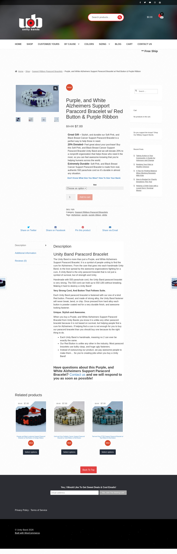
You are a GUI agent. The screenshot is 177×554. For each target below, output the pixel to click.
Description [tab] (20, 250)
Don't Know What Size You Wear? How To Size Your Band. (94, 178)
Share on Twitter (28, 235)
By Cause (70, 44)
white (104, 215)
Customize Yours (48, 44)
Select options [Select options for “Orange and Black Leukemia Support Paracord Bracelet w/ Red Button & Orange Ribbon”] (31, 457)
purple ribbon (95, 215)
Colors (89, 44)
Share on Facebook (55, 235)
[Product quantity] (71, 197)
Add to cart (85, 197)
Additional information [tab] (25, 258)
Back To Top (89, 475)
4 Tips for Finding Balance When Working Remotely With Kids (146, 173)
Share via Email (110, 235)
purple (85, 215)
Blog (118, 44)
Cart (129, 44)
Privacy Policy (22, 515)
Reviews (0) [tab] (21, 266)
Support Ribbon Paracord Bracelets (47, 71)
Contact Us (145, 44)
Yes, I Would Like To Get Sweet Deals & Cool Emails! (88, 492)
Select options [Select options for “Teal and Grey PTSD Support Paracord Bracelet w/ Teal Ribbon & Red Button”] (108, 457)
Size (95, 185)
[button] (55, 88)
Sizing (102, 44)
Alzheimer (75, 215)
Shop (30, 44)
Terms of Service (39, 515)
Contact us (77, 380)
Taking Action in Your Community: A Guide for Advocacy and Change (145, 158)
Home (18, 44)
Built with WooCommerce (27, 538)
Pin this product (82, 235)
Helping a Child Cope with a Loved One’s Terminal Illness (147, 188)
